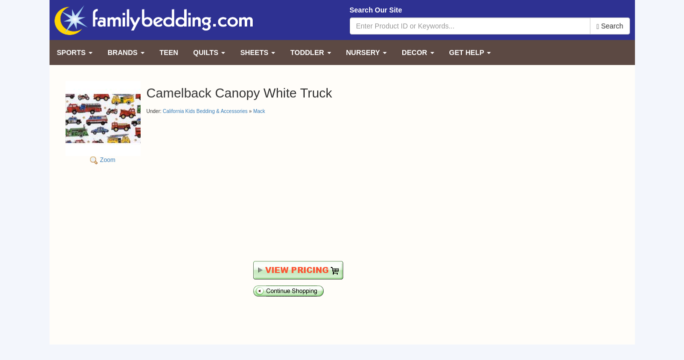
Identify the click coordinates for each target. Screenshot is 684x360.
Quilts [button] (209, 52)
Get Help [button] (470, 52)
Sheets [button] (257, 52)
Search (609, 26)
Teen (169, 52)
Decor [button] (418, 52)
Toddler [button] (310, 52)
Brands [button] (126, 52)
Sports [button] (75, 52)
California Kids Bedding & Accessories (205, 111)
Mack (259, 111)
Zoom (103, 122)
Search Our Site (376, 10)
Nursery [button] (366, 52)
